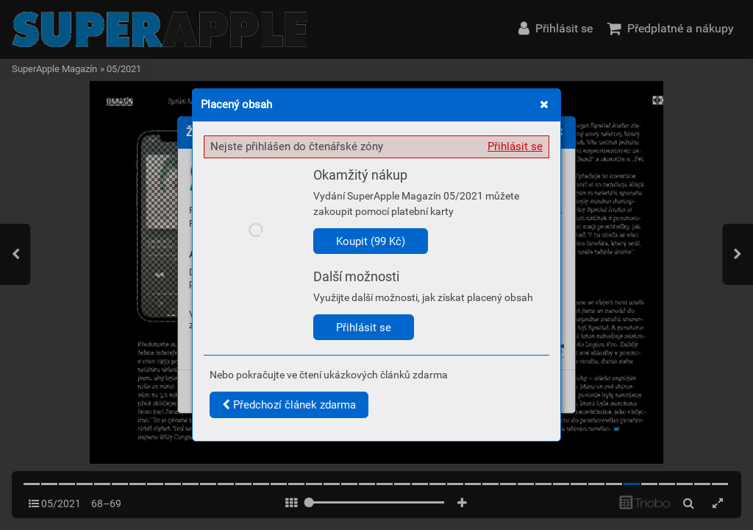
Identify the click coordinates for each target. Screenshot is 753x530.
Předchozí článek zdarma (289, 404)
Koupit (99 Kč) (370, 241)
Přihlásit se (515, 146)
